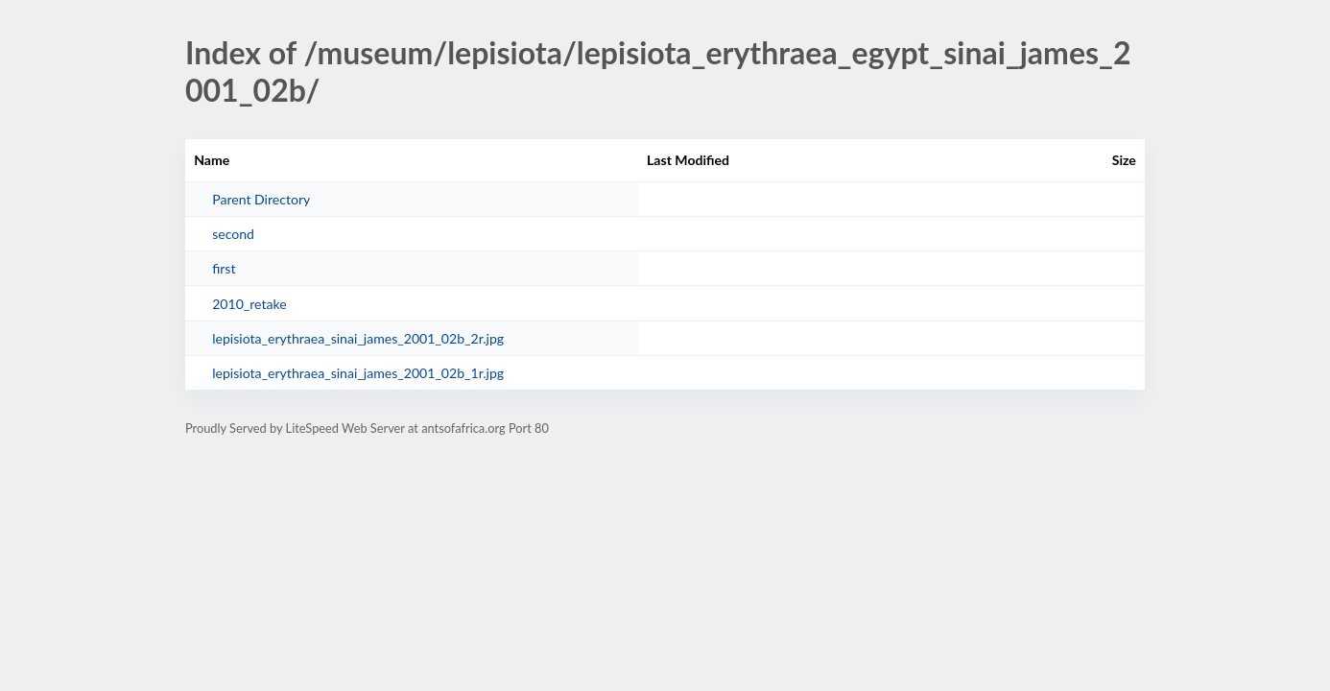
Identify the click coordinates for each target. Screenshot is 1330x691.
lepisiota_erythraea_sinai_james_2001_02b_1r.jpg (358, 373)
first (223, 268)
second (233, 234)
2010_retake (249, 304)
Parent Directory (261, 199)
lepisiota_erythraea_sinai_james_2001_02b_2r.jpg (358, 338)
